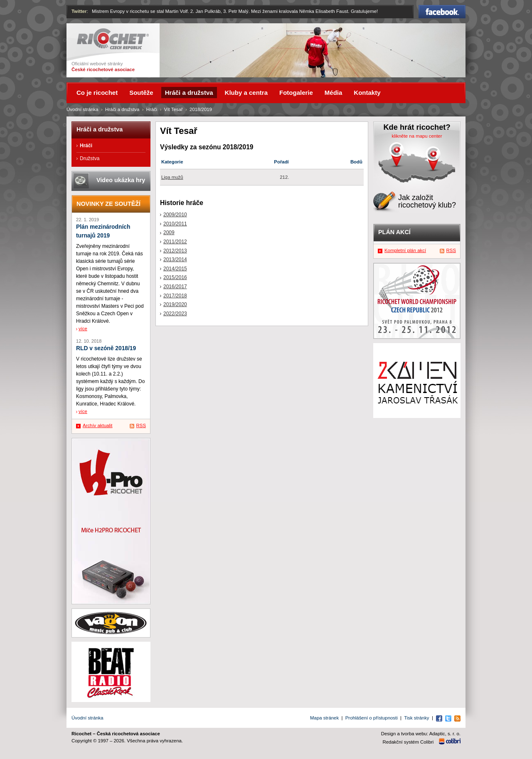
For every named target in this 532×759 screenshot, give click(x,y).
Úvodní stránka (82, 109)
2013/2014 (175, 259)
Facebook (442, 11)
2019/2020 (175, 304)
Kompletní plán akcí (405, 250)
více (83, 328)
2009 (169, 232)
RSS (141, 425)
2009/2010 (175, 215)
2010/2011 (175, 224)
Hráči (152, 109)
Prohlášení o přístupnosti (371, 717)
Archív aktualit (98, 425)
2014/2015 (175, 269)
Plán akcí (394, 232)
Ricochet (113, 38)
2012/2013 (175, 251)
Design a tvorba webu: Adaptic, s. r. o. (421, 733)
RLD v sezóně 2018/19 (106, 348)
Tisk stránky (416, 717)
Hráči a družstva (122, 109)
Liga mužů (172, 177)
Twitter (79, 11)
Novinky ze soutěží (108, 203)
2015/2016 (175, 277)
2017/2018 (175, 296)
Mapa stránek (324, 717)
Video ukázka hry (120, 180)
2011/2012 (175, 242)
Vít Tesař (173, 109)
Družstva (89, 158)
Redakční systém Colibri (408, 741)
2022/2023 (175, 313)
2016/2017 (175, 286)
